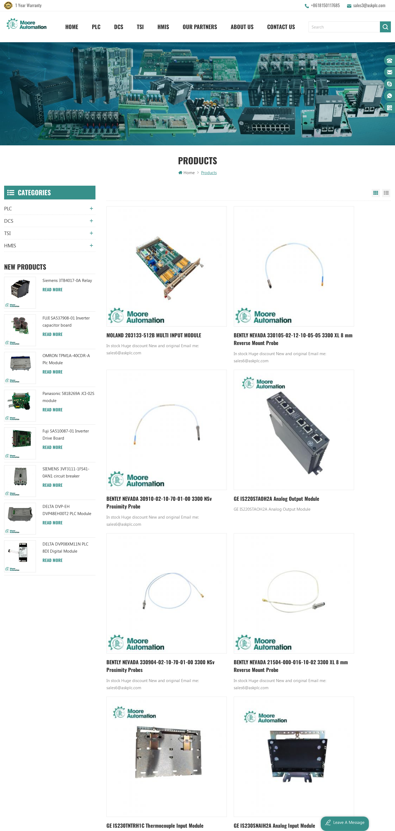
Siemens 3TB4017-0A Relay (67, 281)
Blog (116, 710)
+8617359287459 (28, 723)
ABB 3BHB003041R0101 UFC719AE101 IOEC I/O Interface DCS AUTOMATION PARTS (194, 738)
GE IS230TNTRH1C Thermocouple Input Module (149, 572)
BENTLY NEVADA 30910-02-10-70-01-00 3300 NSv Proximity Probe (340, 308)
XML (116, 738)
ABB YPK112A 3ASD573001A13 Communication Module (194, 673)
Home (71, 25)
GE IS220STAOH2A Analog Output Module (143, 440)
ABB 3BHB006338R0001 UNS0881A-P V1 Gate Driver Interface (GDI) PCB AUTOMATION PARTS (194, 757)
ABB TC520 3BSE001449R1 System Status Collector (194, 748)
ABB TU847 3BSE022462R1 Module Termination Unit (194, 682)
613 (271, 613)
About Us (242, 25)
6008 (292, 613)
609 (225, 613)
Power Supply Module (252, 710)
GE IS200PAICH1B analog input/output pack (340, 572)
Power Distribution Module (256, 748)
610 (236, 613)
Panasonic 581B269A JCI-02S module (68, 397)
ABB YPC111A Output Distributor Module (194, 720)
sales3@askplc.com (369, 5)
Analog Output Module (253, 757)
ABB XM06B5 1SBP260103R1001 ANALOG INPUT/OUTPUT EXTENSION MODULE (194, 710)
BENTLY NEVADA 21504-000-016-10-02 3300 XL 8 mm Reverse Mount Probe (341, 440)
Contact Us (281, 25)
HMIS (163, 25)
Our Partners (200, 25)
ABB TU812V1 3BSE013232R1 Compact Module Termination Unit (194, 729)
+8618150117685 (325, 5)
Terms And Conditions (132, 720)
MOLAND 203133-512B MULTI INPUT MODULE (147, 308)
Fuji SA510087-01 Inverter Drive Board (66, 435)
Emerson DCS (244, 692)
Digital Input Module (251, 701)
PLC (96, 25)
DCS (118, 25)
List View (386, 194)
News (117, 692)
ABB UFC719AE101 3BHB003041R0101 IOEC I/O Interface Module (194, 701)
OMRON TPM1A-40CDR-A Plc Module (66, 360)
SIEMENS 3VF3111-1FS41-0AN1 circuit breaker (66, 473)
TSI (140, 25)
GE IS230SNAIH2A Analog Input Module (245, 568)
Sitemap (120, 729)
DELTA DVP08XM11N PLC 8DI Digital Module (65, 548)
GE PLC (238, 673)
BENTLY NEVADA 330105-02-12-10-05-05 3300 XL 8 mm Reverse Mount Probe (243, 308)
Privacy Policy (124, 748)
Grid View (376, 194)
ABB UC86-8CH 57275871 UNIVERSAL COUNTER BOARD (194, 692)
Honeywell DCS (246, 682)
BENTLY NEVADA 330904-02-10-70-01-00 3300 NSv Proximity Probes (242, 440)
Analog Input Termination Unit (259, 729)
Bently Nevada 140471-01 (255, 720)
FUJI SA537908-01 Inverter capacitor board (66, 322)
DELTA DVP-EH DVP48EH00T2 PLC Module (67, 510)
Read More (53, 290)
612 (261, 613)
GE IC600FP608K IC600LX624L (259, 738)
